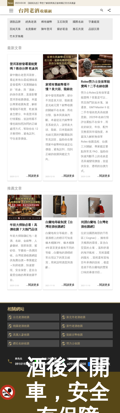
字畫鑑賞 (93, 21)
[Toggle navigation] (11, 10)
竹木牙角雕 (16, 36)
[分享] (109, 10)
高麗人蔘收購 (21, 334)
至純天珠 (15, 29)
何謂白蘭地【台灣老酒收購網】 (94, 224)
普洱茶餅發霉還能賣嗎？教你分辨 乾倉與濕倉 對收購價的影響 (24, 66)
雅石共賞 (78, 29)
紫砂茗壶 (62, 29)
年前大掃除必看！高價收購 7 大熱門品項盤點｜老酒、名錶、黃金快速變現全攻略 (23, 227)
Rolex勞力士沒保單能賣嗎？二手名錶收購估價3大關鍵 (95, 84)
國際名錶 (78, 21)
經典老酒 (30, 21)
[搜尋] (101, 10)
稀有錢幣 (46, 21)
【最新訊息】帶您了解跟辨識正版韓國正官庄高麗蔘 (51, 3)
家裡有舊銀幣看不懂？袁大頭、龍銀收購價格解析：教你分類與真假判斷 (59, 87)
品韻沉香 (93, 29)
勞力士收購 (73, 343)
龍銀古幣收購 (74, 334)
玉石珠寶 (62, 21)
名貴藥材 (30, 29)
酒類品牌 (15, 21)
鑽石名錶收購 (21, 343)
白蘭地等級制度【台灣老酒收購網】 (59, 224)
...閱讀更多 (32, 175)
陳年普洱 (46, 29)
